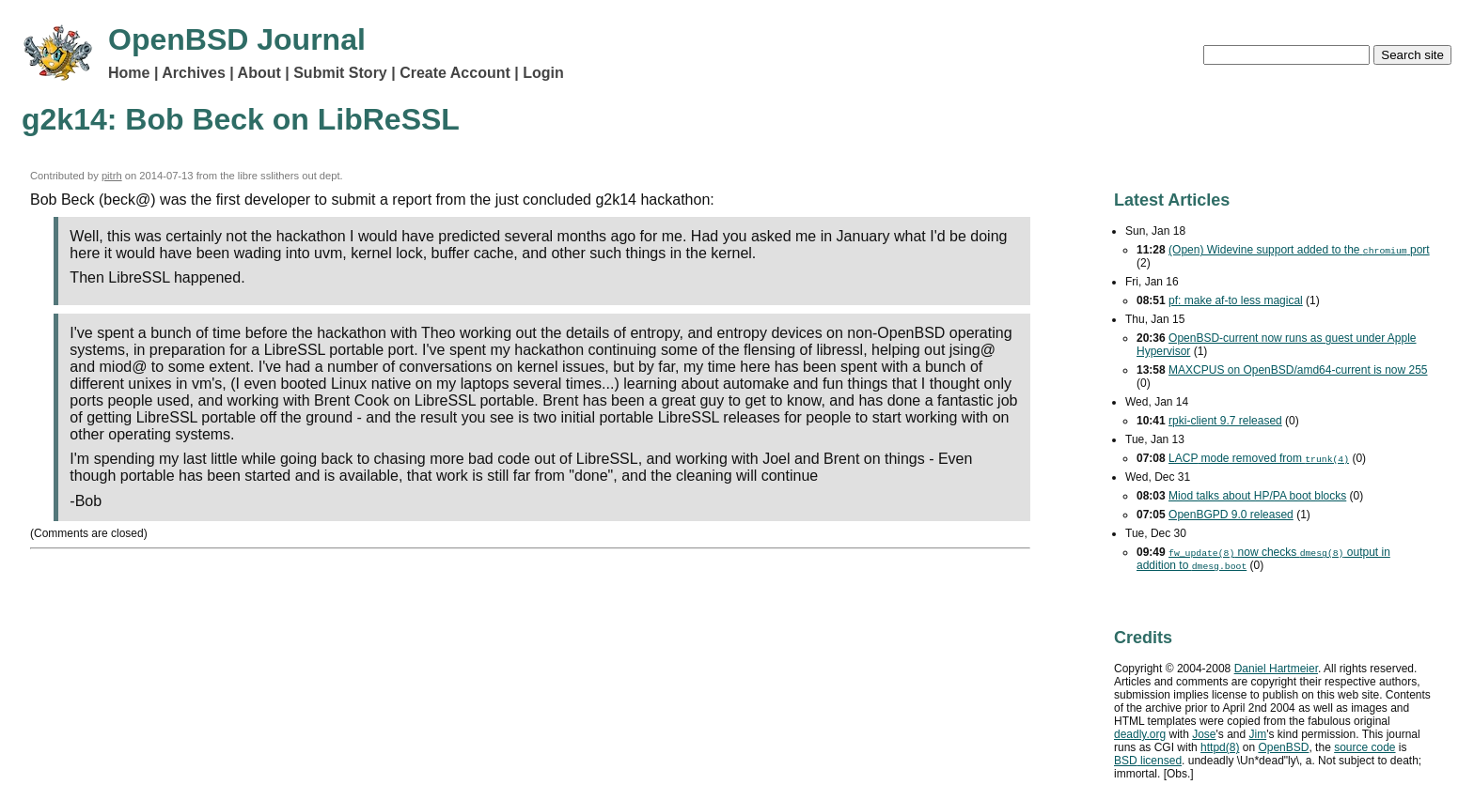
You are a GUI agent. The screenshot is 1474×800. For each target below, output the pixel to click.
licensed (1148, 760)
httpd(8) (1219, 747)
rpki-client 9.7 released (1225, 420)
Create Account (455, 73)
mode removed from (1258, 458)
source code (1364, 747)
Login (543, 73)
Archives (194, 73)
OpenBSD (1283, 747)
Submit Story (340, 73)
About (259, 73)
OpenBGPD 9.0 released (1231, 514)
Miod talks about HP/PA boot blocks (1257, 495)
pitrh (112, 175)
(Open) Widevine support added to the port (1299, 249)
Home (128, 73)
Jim (1258, 734)
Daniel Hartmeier (1276, 668)
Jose (1203, 734)
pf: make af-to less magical (1235, 300)
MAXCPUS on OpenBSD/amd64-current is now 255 (1297, 370)
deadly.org (1140, 734)
